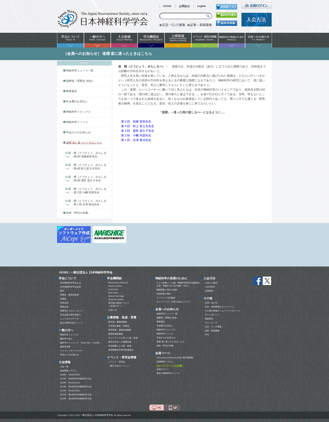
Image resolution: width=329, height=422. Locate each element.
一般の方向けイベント (118, 366)
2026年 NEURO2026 (70, 374)
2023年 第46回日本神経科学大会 (75, 386)
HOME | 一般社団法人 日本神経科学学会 (85, 272)
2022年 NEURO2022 (70, 390)
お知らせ (112, 310)
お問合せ (184, 6)
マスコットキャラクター (71, 350)
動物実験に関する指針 (167, 290)
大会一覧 (64, 366)
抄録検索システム (68, 370)
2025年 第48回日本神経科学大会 (75, 378)
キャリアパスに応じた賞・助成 (123, 338)
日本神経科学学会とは (70, 283)
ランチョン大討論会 (166, 298)
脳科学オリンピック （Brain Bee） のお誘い (80, 343)
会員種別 (209, 291)
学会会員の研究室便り (70, 315)
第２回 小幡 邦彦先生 (136, 135)
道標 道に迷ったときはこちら (170, 341)
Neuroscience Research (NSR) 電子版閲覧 (175, 357)
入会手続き (210, 287)
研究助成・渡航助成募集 (119, 330)
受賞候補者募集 (115, 334)
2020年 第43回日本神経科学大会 (75, 398)
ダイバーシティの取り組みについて (173, 302)
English (201, 6)
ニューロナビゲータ (69, 319)
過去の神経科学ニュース (168, 373)
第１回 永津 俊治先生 (136, 140)
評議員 (63, 299)
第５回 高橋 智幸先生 (136, 121)
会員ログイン (163, 369)
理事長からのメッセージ (71, 311)
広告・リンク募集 (213, 327)
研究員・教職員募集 (117, 322)
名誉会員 (64, 303)
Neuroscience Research (118, 282)
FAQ (207, 334)
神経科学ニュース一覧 (79, 70)
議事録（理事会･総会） (80, 80)
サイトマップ (211, 323)
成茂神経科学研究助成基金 (120, 350)
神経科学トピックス (78, 111)
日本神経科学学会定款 (70, 287)
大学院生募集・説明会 (118, 326)
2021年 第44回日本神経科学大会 (75, 394)
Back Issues (113, 292)
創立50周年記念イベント (71, 323)
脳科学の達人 (66, 339)
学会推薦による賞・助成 (119, 346)
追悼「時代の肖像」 (78, 212)
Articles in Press (115, 286)
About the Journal (115, 299)
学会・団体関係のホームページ (219, 307)
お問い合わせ (211, 303)
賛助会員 (64, 307)
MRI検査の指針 (164, 294)
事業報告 (71, 91)
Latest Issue (113, 289)
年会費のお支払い (77, 101)
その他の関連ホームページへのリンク (222, 311)
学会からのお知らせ (78, 132)
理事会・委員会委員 (69, 295)
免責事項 (209, 319)
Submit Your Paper (116, 296)
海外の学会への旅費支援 (119, 342)
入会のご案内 (211, 283)
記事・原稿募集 (212, 331)
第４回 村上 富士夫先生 (137, 126)
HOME (167, 6)
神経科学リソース (77, 122)
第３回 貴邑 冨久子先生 (137, 130)
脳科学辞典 (65, 347)
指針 (62, 291)
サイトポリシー (212, 315)
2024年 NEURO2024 (70, 382)
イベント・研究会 (116, 362)
